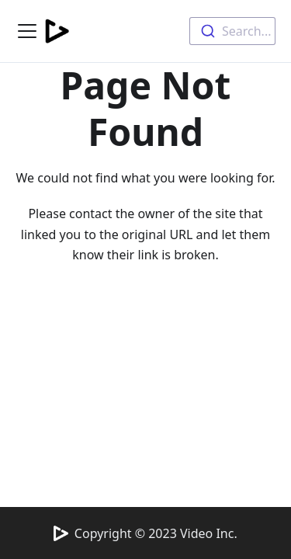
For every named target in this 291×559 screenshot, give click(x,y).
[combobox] (232, 31)
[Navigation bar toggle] (27, 31)
